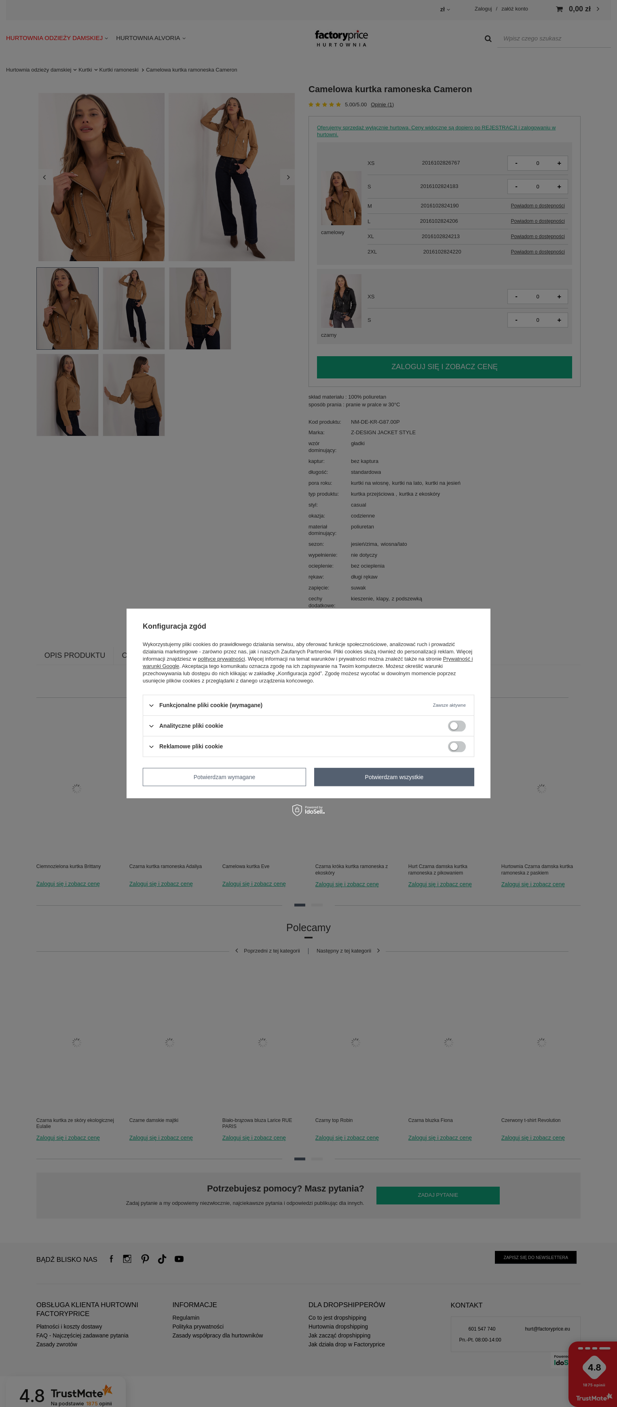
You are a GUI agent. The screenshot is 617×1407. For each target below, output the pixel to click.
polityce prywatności (221, 659)
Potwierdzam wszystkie (394, 777)
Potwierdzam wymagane (225, 777)
